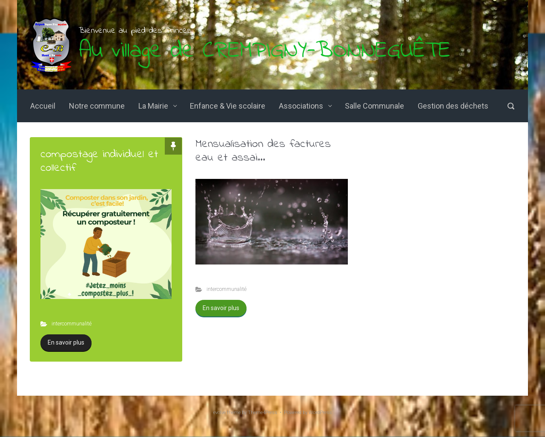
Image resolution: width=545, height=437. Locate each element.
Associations (301, 105)
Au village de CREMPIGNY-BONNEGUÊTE (264, 51)
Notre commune (97, 105)
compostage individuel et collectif (99, 161)
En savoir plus (66, 342)
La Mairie (153, 105)
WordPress (320, 412)
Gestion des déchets (453, 105)
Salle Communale (374, 105)
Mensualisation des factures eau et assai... (263, 151)
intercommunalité (72, 323)
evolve (219, 412)
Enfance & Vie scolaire (227, 105)
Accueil (42, 105)
